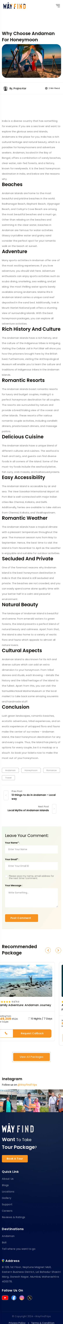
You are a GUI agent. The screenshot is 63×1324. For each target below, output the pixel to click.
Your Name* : (12, 843)
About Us (8, 1179)
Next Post (43, 806)
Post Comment (20, 918)
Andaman (10, 770)
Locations (8, 1191)
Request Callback (32, 1033)
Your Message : (14, 885)
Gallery (6, 1198)
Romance (51, 770)
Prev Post (17, 791)
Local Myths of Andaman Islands (28, 810)
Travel (8, 777)
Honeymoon (31, 770)
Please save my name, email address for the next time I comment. (31, 877)
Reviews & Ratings (13, 1217)
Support (7, 1204)
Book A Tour (15, 1158)
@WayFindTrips (27, 1085)
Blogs (5, 1185)
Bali (4, 1242)
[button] (48, 950)
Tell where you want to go (18, 1249)
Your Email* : (12, 859)
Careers (7, 1211)
